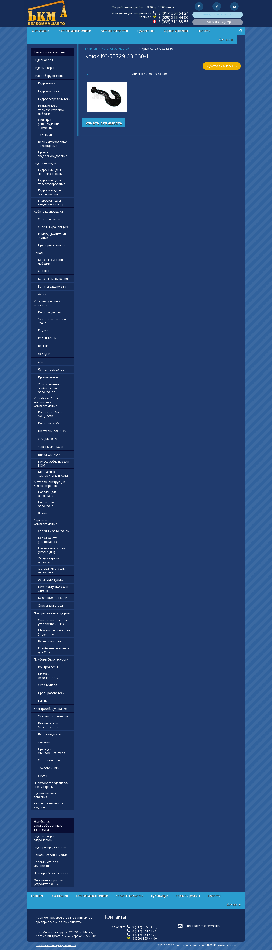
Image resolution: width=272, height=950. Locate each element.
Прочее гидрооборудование (52, 154)
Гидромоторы (44, 68)
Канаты (39, 253)
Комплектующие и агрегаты (47, 303)
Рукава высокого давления (46, 795)
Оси (41, 362)
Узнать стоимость (103, 122)
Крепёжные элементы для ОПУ (54, 650)
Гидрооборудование (49, 76)
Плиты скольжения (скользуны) (52, 550)
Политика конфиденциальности (56, 945)
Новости (204, 31)
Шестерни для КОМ (52, 431)
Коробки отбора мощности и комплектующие (46, 402)
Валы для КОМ (49, 423)
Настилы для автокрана (47, 494)
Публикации (145, 31)
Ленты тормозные (51, 369)
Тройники (45, 135)
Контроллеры (48, 667)
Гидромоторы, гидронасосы (44, 838)
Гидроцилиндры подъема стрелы (50, 172)
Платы (42, 701)
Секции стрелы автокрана (49, 560)
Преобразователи (51, 693)
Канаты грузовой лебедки (50, 262)
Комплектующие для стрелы (53, 588)
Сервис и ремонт (176, 31)
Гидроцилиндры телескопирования (51, 182)
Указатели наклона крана (52, 321)
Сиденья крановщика (53, 227)
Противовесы (48, 377)
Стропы (43, 271)
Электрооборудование (50, 709)
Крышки (43, 346)
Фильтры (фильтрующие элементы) (49, 124)
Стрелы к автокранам (53, 531)
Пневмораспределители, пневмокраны (51, 785)
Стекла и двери (49, 219)
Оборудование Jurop (217, 22)
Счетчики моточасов (53, 716)
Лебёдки (44, 354)
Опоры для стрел (50, 605)
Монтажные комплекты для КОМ (53, 474)
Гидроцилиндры (45, 163)
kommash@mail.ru (207, 926)
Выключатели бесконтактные (49, 725)
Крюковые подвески (52, 598)
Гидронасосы (43, 60)
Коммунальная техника (217, 14)
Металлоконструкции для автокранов (49, 484)
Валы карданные (50, 312)
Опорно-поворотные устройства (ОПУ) (53, 622)
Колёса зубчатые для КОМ (53, 463)
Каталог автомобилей (74, 31)
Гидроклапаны (48, 91)
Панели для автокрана (46, 504)
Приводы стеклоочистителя (51, 751)
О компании (40, 31)
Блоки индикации (50, 734)
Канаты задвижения (52, 286)
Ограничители (48, 685)
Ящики (42, 513)
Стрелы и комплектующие (45, 522)
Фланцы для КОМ (50, 447)
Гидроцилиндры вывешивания (49, 192)
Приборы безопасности (51, 659)
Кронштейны (47, 338)
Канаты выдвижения (53, 279)
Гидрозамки (46, 83)
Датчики (44, 742)
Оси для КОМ (47, 439)
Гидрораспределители (54, 99)
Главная (91, 48)
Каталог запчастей (114, 31)
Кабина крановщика (48, 211)
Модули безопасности (48, 676)
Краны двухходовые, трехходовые (53, 144)
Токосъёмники (48, 768)
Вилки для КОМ (49, 455)
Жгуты (42, 776)
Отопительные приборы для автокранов (49, 388)
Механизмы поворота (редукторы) (54, 632)
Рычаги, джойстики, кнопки (52, 236)
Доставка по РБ (222, 66)
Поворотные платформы (52, 613)
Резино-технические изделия (48, 805)
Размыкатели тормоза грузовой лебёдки (51, 110)
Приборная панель (51, 245)
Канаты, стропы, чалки (50, 855)
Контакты (225, 39)
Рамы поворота (49, 641)
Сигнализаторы (49, 760)
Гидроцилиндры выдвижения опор (51, 202)
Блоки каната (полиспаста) (48, 540)
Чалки (42, 294)
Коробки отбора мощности (50, 414)
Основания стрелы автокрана (51, 570)
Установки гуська (50, 580)
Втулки (43, 330)
